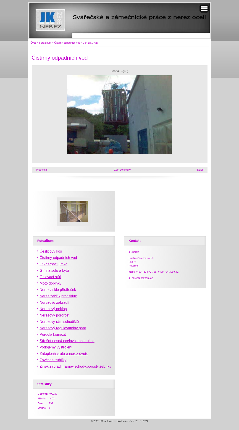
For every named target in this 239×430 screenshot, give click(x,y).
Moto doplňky (50, 283)
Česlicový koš (51, 251)
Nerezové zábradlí (54, 302)
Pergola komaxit (53, 334)
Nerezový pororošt (55, 315)
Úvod (34, 42)
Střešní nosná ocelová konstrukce (67, 341)
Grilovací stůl (50, 277)
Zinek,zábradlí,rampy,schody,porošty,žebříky (75, 366)
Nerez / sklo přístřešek (58, 290)
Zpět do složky (122, 169)
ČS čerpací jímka (54, 264)
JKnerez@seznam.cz (141, 278)
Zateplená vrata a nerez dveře (64, 354)
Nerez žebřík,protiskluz (58, 296)
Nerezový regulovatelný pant (63, 328)
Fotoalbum (45, 42)
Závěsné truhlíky (53, 360)
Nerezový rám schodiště (59, 322)
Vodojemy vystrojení (56, 347)
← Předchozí (40, 169)
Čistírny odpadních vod (67, 42)
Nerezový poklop (53, 309)
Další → (201, 169)
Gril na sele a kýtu (54, 270)
